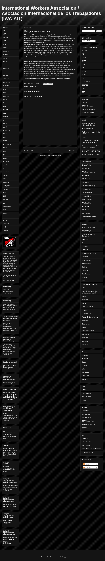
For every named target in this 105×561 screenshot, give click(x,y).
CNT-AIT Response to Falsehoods (9, 291)
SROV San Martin (88, 113)
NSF (4, 151)
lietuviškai (6, 130)
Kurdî (5, 127)
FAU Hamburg (86, 210)
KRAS (5, 123)
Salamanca (85, 324)
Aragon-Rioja (86, 231)
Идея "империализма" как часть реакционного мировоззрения (10, 416)
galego (5, 106)
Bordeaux (85, 358)
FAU (4, 89)
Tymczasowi (86, 414)
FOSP (5, 99)
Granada (85, 270)
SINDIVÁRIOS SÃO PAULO (91, 154)
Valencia (85, 341)
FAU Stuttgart (86, 213)
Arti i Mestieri (86, 397)
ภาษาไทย (6, 223)
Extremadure (86, 263)
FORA (5, 92)
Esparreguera (86, 260)
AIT (4, 34)
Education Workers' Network (91, 449)
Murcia (84, 303)
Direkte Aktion (86, 165)
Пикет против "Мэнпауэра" (7, 521)
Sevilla (84, 327)
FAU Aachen (86, 168)
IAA (4, 113)
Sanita (84, 390)
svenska (6, 182)
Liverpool (85, 438)
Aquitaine (85, 355)
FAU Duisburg (86, 196)
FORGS (6, 96)
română (5, 165)
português (6, 161)
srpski (5, 179)
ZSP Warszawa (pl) (88, 424)
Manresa (85, 300)
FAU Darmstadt (87, 193)
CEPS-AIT (6, 51)
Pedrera (84, 310)
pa (4, 154)
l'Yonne (84, 365)
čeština (5, 55)
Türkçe (5, 189)
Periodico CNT (87, 313)
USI (4, 192)
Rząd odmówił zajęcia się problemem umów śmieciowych (10, 487)
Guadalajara (86, 274)
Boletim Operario (87, 128)
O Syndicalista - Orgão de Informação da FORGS (90, 141)
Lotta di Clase (86, 393)
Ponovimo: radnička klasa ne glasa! (9, 366)
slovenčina (6, 172)
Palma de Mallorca (88, 307)
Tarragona (85, 334)
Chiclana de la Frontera (89, 253)
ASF (4, 41)
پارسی (5, 216)
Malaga (84, 296)
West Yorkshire (87, 442)
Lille (83, 369)
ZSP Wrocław (86, 428)
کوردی (5, 220)
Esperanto (6, 82)
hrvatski (5, 110)
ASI (4, 44)
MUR (5, 141)
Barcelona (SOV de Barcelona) (88, 235)
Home (50, 150)
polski (31, 86)
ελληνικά (6, 199)
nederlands (7, 144)
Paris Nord (85, 376)
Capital (84, 102)
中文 (4, 227)
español (6, 79)
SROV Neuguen (87, 106)
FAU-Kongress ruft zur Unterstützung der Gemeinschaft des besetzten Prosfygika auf (10, 396)
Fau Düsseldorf (87, 199)
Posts (86, 464)
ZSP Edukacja (86, 417)
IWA (4, 120)
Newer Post (28, 150)
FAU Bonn (85, 182)
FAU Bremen (86, 189)
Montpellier (85, 372)
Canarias (85, 246)
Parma (84, 400)
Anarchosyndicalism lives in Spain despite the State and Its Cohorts (10, 306)
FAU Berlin (85, 175)
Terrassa (85, 338)
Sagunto (85, 320)
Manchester (86, 445)
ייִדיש (4, 210)
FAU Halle (85, 206)
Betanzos (85, 239)
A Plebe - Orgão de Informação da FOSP (89, 124)
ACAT (5, 30)
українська (7, 206)
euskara (6, 86)
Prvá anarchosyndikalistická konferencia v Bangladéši (10, 433)
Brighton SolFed (87, 452)
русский (6, 203)
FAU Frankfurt (86, 203)
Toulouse (85, 379)
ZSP (34, 86)
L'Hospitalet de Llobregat (90, 284)
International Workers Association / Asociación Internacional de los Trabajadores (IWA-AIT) (51, 13)
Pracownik (85, 411)
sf (4, 168)
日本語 (5, 230)
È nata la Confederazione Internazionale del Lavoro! (9, 468)
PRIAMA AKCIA (87, 81)
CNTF (5, 61)
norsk (5, 148)
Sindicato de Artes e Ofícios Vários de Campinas (91, 147)
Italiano (5, 117)
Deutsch (6, 68)
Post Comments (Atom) (54, 155)
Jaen (83, 281)
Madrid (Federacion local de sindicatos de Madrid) (91, 292)
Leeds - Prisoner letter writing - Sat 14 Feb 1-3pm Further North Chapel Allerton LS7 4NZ (10, 452)
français (6, 103)
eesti (5, 72)
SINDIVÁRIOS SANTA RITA (91, 151)
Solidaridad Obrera (88, 331)
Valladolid (85, 344)
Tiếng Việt (6, 185)
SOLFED (85, 85)
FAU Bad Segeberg (88, 172)
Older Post (71, 150)
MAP (5, 134)
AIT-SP (5, 37)
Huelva (84, 277)
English (5, 75)
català (5, 48)
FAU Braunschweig (88, 186)
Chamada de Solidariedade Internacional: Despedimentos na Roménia (9, 326)
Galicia (84, 267)
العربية (5, 213)
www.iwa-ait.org (8, 280)
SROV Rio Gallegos (88, 109)
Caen (84, 362)
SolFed (5, 175)
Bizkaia (84, 243)
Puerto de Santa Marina (90, 317)
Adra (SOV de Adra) (88, 227)
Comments (87, 467)
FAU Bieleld (86, 179)
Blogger (64, 557)
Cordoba (85, 257)
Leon (83, 288)
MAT (4, 137)
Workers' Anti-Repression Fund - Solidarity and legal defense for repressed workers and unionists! (9, 348)
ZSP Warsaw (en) (88, 421)
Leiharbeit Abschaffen (89, 217)
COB (5, 65)
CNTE (5, 58)
